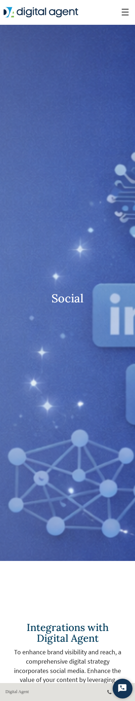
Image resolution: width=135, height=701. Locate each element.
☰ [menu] (125, 12)
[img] (67, 280)
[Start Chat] (122, 688)
